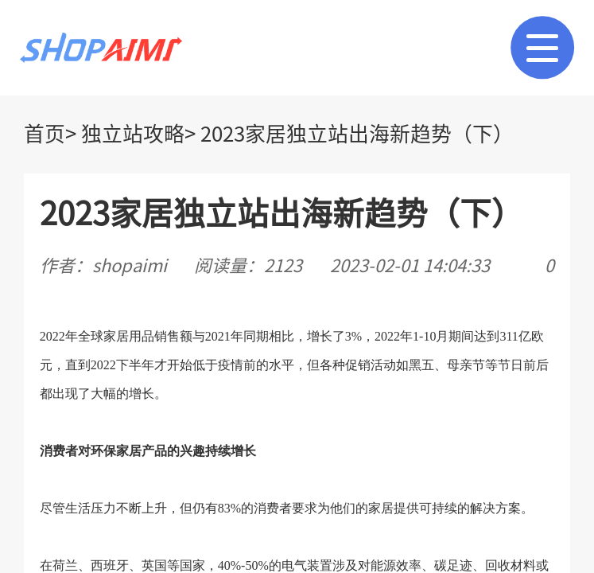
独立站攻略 (132, 133)
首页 (44, 133)
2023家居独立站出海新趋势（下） (357, 133)
